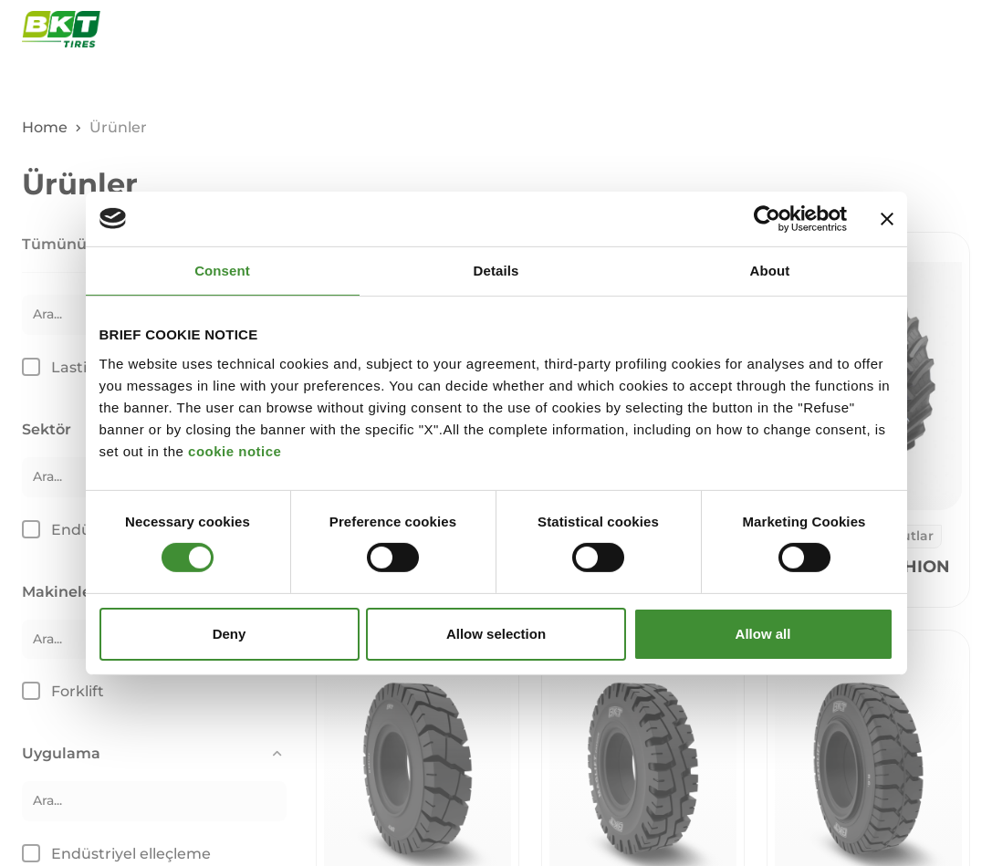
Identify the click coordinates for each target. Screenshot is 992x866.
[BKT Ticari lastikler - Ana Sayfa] (61, 29)
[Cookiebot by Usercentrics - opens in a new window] (767, 218)
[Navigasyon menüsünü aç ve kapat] (960, 29)
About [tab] (770, 269)
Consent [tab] (222, 269)
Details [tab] (496, 269)
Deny (229, 634)
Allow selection (496, 634)
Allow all (763, 634)
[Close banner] (887, 218)
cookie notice (234, 450)
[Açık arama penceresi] (917, 29)
